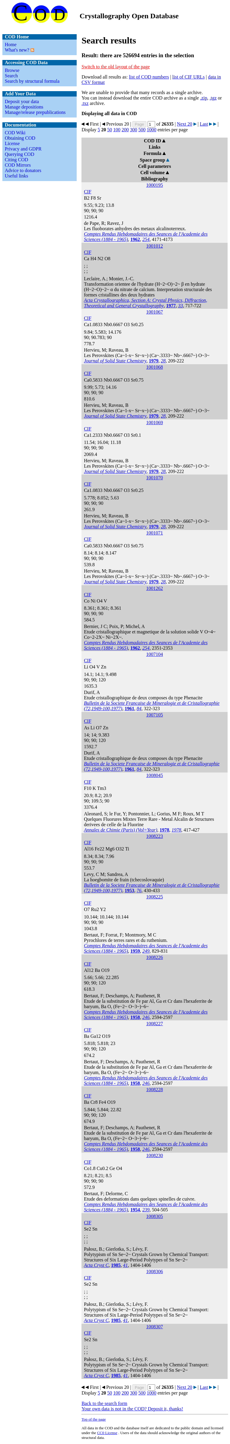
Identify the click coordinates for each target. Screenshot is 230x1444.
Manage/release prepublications (35, 112)
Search (11, 75)
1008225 (154, 896)
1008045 (154, 775)
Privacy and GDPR (23, 148)
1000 (151, 129)
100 (116, 129)
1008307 (154, 1326)
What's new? (17, 49)
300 (133, 129)
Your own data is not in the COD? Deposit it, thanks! (132, 1408)
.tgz (213, 97)
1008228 (154, 1089)
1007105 (154, 714)
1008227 (154, 1023)
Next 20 (184, 124)
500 (142, 129)
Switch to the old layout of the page (115, 66)
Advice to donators (23, 170)
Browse (12, 70)
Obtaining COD (20, 138)
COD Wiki (15, 132)
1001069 (154, 422)
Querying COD (19, 154)
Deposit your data (22, 101)
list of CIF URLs (188, 76)
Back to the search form (104, 1403)
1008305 (154, 1216)
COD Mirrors (18, 165)
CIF (87, 191)
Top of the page (93, 1419)
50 (109, 129)
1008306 (154, 1271)
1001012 (154, 246)
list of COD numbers (149, 76)
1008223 (154, 836)
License (12, 143)
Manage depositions (24, 106)
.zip (203, 97)
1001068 (154, 367)
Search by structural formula (32, 81)
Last (204, 124)
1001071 (154, 532)
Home (10, 44)
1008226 (154, 957)
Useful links (16, 175)
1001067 (154, 311)
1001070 (154, 477)
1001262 (154, 588)
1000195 (154, 185)
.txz (85, 103)
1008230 (154, 1155)
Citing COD (16, 159)
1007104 (154, 654)
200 (125, 129)
